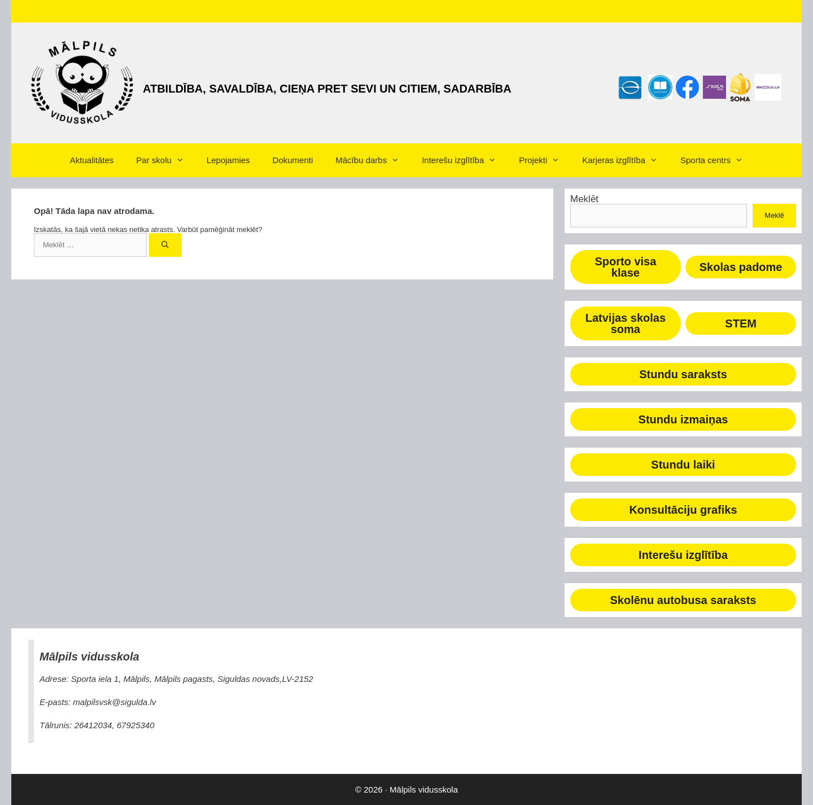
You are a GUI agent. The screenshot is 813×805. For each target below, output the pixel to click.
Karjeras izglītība (625, 160)
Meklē (774, 215)
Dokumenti (293, 160)
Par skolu (165, 160)
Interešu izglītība (465, 160)
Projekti (545, 160)
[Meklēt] (165, 245)
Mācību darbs (372, 160)
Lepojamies (228, 160)
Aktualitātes (92, 160)
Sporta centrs (717, 160)
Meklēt (584, 199)
